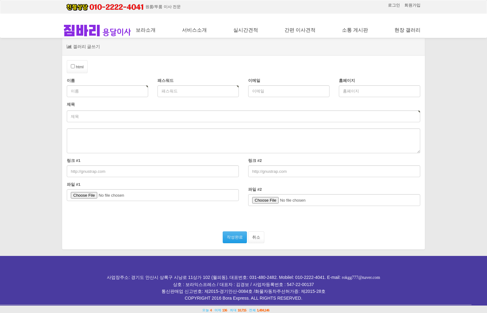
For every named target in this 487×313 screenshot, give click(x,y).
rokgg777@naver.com (361, 277)
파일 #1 (73, 184)
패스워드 (165, 80)
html (77, 66)
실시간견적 (245, 30)
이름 (71, 80)
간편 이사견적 (300, 30)
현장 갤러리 (407, 30)
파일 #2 (255, 189)
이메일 (254, 80)
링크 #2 (255, 160)
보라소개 (146, 30)
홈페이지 (347, 80)
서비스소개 (194, 30)
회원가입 (412, 5)
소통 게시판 (355, 30)
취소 (256, 237)
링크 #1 (73, 160)
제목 (71, 104)
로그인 (394, 5)
